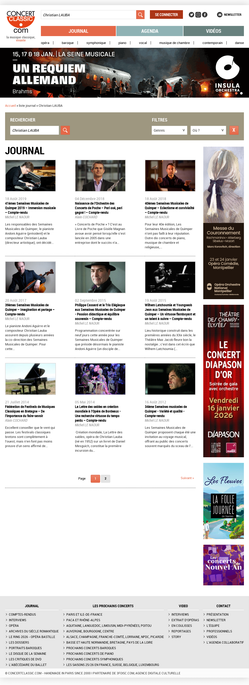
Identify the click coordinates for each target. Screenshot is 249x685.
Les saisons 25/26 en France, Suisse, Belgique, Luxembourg (112, 665)
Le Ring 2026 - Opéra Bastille (32, 637)
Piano (122, 42)
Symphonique (96, 42)
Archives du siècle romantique (34, 631)
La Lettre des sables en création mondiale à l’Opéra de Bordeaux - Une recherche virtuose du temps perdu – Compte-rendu (98, 413)
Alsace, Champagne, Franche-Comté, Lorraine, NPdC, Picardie (115, 637)
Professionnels (219, 631)
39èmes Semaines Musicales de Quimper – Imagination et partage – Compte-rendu (30, 309)
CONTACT (223, 606)
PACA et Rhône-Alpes (83, 620)
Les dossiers (19, 642)
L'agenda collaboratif (225, 642)
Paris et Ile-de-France (84, 614)
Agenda (149, 30)
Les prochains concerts (113, 606)
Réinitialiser (234, 130)
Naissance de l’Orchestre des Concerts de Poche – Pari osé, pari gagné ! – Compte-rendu (98, 208)
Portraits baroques (25, 648)
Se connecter (166, 14)
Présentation (217, 614)
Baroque (68, 42)
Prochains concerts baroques (91, 648)
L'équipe (213, 625)
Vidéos (213, 30)
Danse (239, 42)
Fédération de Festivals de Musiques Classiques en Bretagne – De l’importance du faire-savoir (30, 411)
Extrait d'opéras (185, 620)
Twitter (191, 15)
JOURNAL (32, 606)
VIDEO (183, 606)
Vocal (143, 42)
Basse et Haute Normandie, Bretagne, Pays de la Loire (109, 642)
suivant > (187, 478)
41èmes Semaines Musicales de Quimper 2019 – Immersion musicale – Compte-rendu (30, 208)
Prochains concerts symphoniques (94, 659)
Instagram (198, 15)
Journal (78, 30)
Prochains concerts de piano (90, 653)
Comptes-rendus (22, 614)
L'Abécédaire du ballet (27, 665)
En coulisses (182, 625)
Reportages (181, 631)
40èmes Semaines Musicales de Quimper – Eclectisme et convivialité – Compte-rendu (169, 208)
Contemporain (213, 42)
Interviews (17, 620)
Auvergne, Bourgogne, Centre (90, 631)
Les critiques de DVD (25, 659)
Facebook (205, 15)
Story (176, 637)
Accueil (10, 105)
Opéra (45, 42)
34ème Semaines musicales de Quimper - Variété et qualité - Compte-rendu (166, 411)
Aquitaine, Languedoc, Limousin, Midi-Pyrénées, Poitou (108, 625)
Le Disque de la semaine (27, 653)
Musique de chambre (174, 42)
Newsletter (232, 14)
